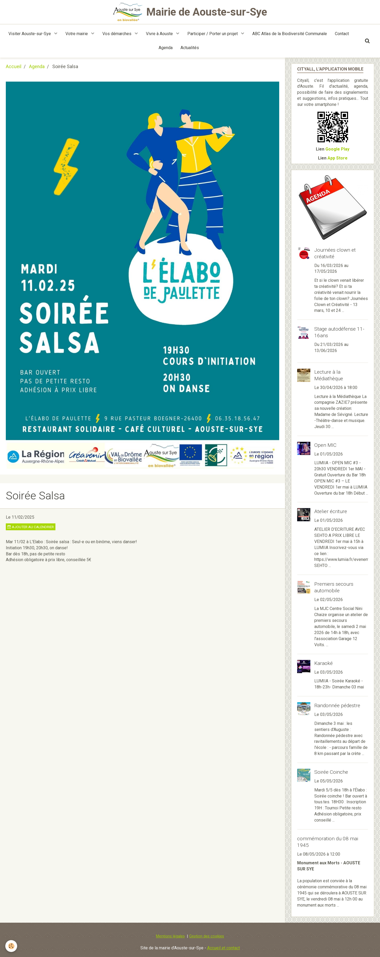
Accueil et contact (223, 947)
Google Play (337, 149)
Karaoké (323, 663)
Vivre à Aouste (160, 33)
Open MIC (325, 445)
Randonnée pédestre (337, 705)
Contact (342, 33)
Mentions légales (170, 936)
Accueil (13, 66)
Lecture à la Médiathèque (328, 375)
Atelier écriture (330, 511)
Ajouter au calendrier (30, 527)
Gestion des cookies (206, 936)
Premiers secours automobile (333, 587)
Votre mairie (77, 33)
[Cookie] (11, 946)
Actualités (189, 47)
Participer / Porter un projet (213, 33)
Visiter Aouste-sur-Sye (30, 33)
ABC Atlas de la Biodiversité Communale (289, 33)
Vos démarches (117, 33)
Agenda (166, 47)
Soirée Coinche (331, 772)
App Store (337, 158)
